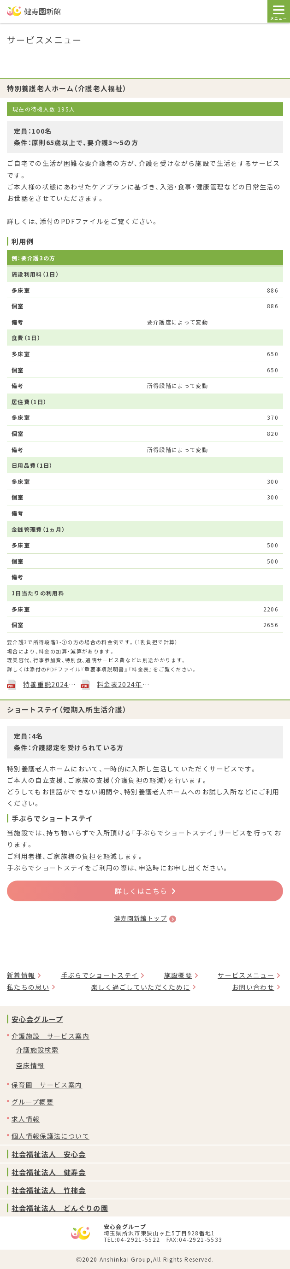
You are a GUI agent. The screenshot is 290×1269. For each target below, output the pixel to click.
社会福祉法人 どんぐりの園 (60, 1208)
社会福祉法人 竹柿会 (49, 1190)
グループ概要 (32, 1101)
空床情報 (30, 1065)
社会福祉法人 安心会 (49, 1154)
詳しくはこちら (145, 891)
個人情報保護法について (50, 1135)
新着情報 (21, 975)
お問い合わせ (253, 987)
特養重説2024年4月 (49, 684)
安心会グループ (37, 1019)
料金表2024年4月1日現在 (123, 684)
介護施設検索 (37, 1049)
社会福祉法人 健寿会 (49, 1172)
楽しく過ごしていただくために (140, 987)
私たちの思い (28, 987)
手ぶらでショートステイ (100, 975)
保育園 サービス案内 (47, 1084)
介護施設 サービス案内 (50, 1035)
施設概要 (178, 975)
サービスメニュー (246, 975)
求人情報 (26, 1118)
